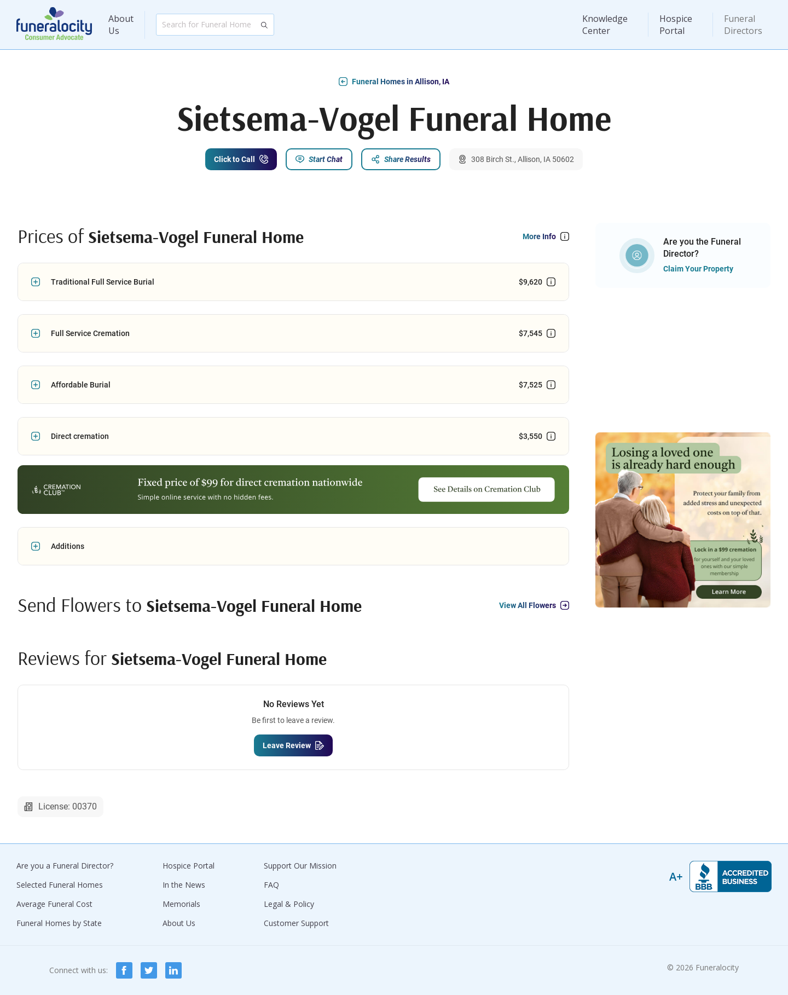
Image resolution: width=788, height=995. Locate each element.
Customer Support (296, 923)
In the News (184, 885)
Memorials (181, 904)
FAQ (271, 885)
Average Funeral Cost (54, 904)
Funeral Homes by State (59, 923)
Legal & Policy (289, 904)
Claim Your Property (698, 268)
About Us (121, 25)
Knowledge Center (605, 25)
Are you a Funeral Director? (64, 865)
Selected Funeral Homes (59, 885)
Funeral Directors (743, 25)
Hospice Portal (675, 25)
